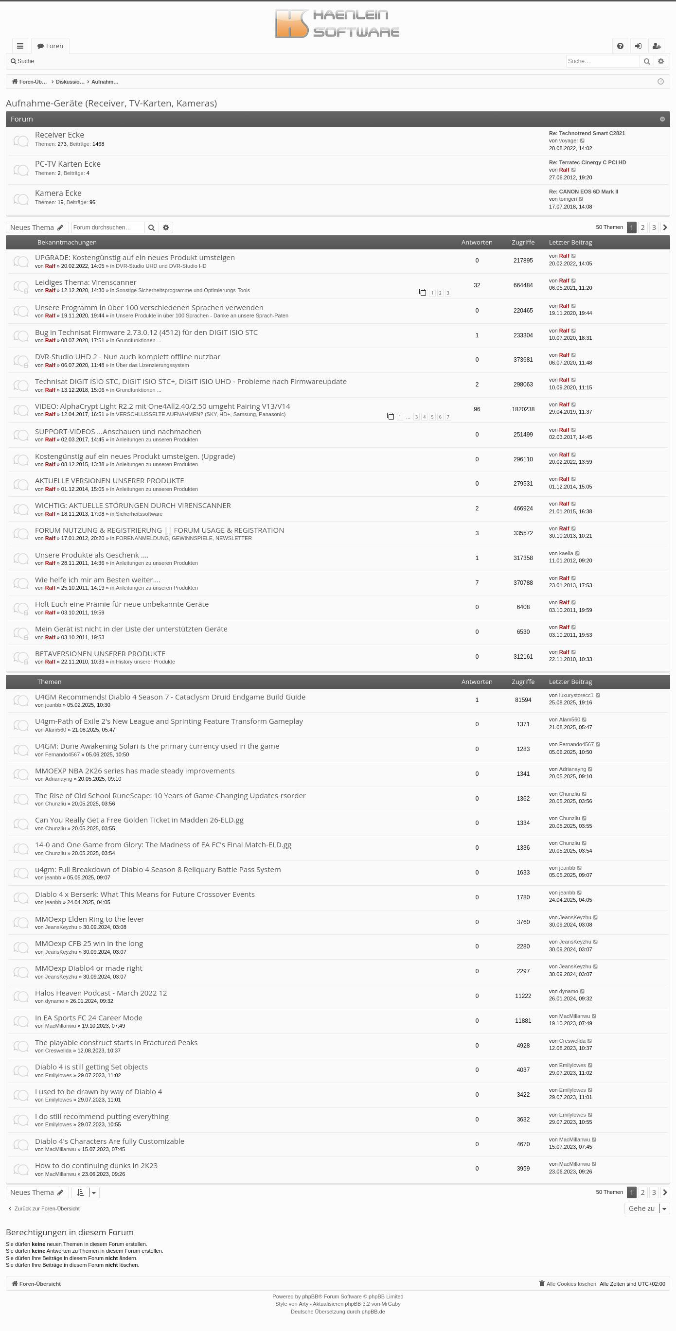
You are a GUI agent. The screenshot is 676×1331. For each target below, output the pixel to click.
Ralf (564, 170)
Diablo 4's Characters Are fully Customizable (109, 1141)
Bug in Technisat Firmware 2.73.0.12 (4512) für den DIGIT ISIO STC (146, 332)
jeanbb (53, 705)
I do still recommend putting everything (102, 1116)
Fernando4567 (62, 754)
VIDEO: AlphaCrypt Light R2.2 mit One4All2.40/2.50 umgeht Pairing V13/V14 (162, 406)
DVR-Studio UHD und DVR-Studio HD (161, 266)
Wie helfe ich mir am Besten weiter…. (97, 579)
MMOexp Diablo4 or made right (88, 968)
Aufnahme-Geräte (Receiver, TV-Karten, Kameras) (111, 103)
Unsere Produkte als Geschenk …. (91, 555)
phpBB (310, 1296)
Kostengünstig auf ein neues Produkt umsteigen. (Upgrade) (135, 456)
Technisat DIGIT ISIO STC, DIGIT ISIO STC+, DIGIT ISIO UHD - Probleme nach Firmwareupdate (191, 381)
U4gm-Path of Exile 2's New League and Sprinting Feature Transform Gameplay (169, 721)
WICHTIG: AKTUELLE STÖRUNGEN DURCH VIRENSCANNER (133, 505)
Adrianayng (58, 779)
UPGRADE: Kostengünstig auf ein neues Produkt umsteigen (135, 257)
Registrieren (105, 61)
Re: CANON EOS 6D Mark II (583, 191)
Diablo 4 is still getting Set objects (91, 1066)
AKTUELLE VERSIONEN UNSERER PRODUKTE (109, 480)
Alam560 (55, 730)
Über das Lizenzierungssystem (152, 365)
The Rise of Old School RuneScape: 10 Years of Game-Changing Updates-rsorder (170, 795)
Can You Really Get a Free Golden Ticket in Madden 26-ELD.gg (139, 819)
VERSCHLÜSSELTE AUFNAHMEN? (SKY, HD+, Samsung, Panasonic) (200, 414)
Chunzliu (55, 803)
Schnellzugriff (22, 47)
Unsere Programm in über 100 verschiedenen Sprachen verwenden (149, 307)
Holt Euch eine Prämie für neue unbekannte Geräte (122, 604)
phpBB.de (373, 1311)
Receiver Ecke (59, 134)
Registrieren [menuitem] (658, 47)
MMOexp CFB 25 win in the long (89, 943)
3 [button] (654, 227)
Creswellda (58, 1050)
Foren (54, 45)
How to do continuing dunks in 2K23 (96, 1165)
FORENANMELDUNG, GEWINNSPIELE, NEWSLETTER (184, 538)
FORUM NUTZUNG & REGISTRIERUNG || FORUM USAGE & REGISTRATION (159, 530)
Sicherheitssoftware (139, 514)
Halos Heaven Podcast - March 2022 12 (101, 993)
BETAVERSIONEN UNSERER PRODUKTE (100, 653)
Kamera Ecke (58, 193)
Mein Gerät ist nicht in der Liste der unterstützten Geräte (131, 628)
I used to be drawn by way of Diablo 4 (98, 1091)
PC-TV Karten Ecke (68, 163)
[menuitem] (620, 45)
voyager (568, 140)
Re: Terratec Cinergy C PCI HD (587, 162)
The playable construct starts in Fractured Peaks (116, 1042)
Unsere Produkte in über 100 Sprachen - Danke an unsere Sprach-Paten (202, 315)
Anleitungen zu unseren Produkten (157, 439)
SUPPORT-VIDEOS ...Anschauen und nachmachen (118, 431)
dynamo (54, 1001)
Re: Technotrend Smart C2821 (587, 133)
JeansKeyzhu (61, 927)
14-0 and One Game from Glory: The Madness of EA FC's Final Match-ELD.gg (163, 844)
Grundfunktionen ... (138, 340)
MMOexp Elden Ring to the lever (89, 919)
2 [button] (643, 227)
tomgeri (568, 199)
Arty (304, 1304)
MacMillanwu (60, 1026)
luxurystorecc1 (576, 695)
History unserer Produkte (145, 662)
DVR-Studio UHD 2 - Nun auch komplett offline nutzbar (127, 356)
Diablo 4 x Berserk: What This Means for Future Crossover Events (145, 894)
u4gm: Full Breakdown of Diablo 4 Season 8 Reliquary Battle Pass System (158, 869)
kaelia (566, 553)
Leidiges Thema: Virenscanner (86, 282)
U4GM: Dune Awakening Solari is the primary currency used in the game (157, 746)
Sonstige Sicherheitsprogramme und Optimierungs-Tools (183, 290)
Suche (26, 61)
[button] (665, 227)
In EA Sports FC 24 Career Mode (88, 1017)
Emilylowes (58, 1075)
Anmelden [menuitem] (641, 47)
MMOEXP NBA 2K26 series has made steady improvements (135, 770)
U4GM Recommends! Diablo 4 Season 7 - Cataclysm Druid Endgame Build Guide (170, 696)
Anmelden (61, 61)
